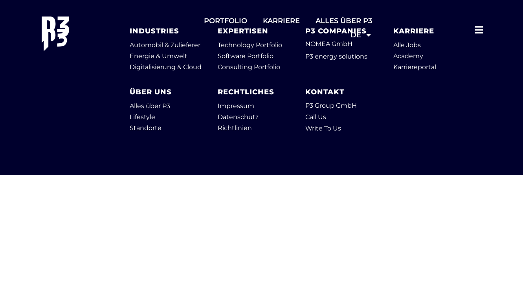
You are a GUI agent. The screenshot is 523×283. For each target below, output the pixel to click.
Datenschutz (238, 117)
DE (361, 35)
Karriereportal (414, 67)
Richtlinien (235, 128)
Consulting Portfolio (249, 67)
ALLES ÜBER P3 (344, 21)
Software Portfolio (245, 56)
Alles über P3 (150, 106)
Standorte (145, 128)
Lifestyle (142, 117)
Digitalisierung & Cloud (166, 67)
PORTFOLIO (225, 21)
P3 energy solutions (336, 56)
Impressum (236, 106)
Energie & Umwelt (158, 56)
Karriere (281, 21)
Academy (408, 56)
